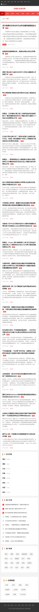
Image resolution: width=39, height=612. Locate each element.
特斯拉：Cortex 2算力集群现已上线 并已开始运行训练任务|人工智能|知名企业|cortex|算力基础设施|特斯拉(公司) (19, 245)
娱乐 (28, 1)
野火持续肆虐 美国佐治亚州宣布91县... (16, 512)
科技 (19, 1)
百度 (6, 585)
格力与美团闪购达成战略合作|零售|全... (16, 529)
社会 (12, 1)
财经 (22, 1)
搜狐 (20, 585)
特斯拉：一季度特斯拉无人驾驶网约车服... (17, 525)
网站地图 (28, 608)
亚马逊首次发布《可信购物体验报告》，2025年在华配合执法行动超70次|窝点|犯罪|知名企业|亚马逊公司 (19, 332)
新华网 (23, 589)
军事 (15, 1)
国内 (5, 1)
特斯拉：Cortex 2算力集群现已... (14, 541)
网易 (14, 594)
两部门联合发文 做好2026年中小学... (16, 508)
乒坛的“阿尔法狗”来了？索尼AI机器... (16, 521)
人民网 (15, 589)
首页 (2, 1)
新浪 (13, 585)
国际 (9, 1)
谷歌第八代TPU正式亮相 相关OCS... (16, 537)
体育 (25, 1)
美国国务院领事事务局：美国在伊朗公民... (17, 504)
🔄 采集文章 (4, 4)
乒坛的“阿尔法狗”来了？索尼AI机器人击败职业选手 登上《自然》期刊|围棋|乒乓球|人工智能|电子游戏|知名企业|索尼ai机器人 (19, 139)
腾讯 (27, 585)
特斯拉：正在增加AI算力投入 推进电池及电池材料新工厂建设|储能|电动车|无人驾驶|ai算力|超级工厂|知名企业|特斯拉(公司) (19, 116)
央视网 (7, 594)
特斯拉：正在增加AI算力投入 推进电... (16, 516)
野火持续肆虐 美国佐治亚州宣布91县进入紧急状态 (19, 93)
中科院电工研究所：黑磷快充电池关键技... (17, 533)
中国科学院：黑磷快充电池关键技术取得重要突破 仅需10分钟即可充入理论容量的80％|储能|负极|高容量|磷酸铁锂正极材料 (18, 266)
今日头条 (22, 594)
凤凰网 (7, 589)
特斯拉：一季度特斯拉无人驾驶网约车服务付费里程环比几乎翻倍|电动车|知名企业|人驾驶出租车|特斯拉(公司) (19, 162)
